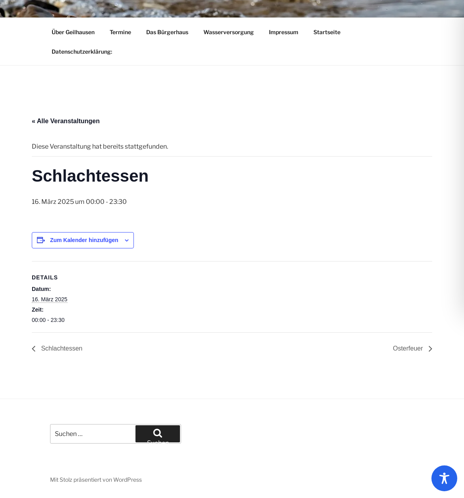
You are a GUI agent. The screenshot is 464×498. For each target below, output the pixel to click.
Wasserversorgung (228, 32)
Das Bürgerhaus (167, 32)
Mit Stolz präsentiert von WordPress (96, 479)
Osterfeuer (409, 348)
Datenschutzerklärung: (82, 51)
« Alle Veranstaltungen (66, 121)
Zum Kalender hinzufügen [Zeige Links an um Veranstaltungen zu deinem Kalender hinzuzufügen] (84, 240)
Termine (120, 32)
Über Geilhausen (73, 32)
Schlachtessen (61, 348)
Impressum (283, 32)
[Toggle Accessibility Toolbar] (444, 478)
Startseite (326, 32)
